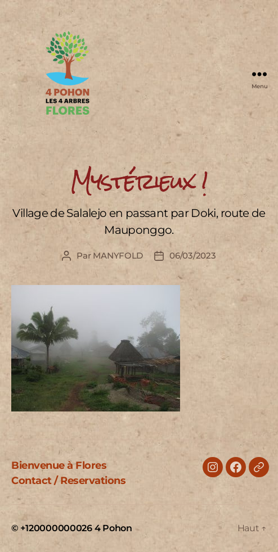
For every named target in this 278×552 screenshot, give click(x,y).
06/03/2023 (192, 255)
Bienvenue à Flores (58, 465)
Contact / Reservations (68, 480)
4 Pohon (113, 528)
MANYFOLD (118, 255)
